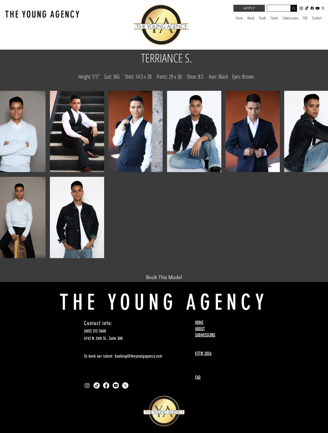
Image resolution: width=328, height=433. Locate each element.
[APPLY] (249, 8)
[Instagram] (87, 385)
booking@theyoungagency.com (138, 356)
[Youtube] (116, 385)
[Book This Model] (164, 277)
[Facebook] (106, 385)
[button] (262, 18)
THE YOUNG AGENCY (42, 14)
